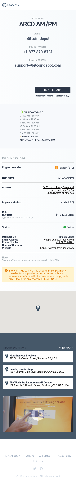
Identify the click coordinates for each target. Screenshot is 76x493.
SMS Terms (38, 461)
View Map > (66, 347)
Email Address (37, 60)
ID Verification (12, 456)
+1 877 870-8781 (65, 242)
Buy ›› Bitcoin (52, 90)
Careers (29, 456)
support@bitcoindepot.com (59, 239)
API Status (45, 456)
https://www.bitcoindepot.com (57, 248)
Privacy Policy (63, 456)
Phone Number (37, 46)
